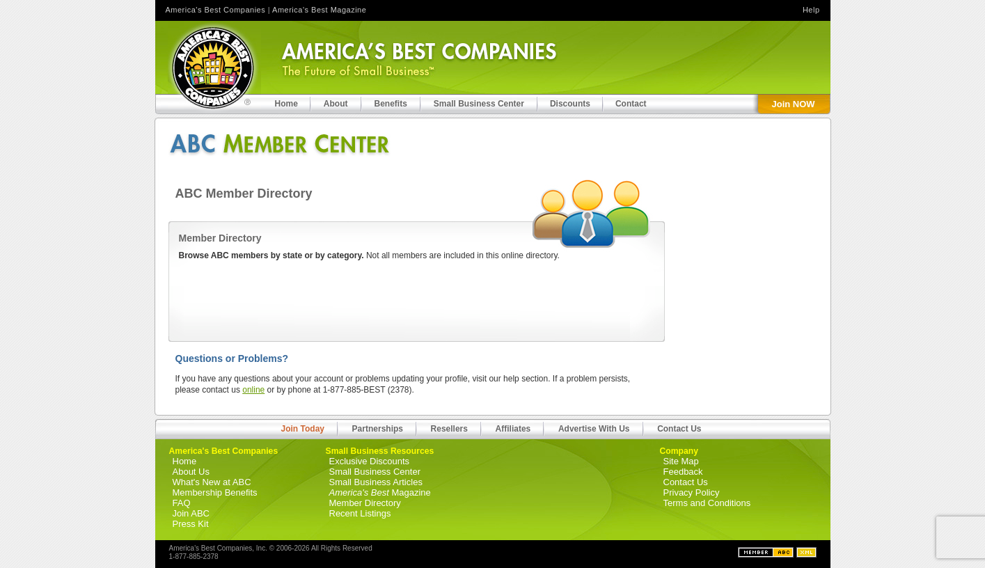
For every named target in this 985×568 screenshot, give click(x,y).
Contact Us (679, 429)
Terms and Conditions (707, 503)
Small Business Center (375, 471)
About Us (191, 471)
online (253, 390)
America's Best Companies (216, 10)
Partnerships (377, 429)
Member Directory (365, 503)
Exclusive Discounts (369, 461)
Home (185, 461)
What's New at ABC (212, 482)
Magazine (380, 492)
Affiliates (513, 429)
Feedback (683, 471)
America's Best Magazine (319, 10)
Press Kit (191, 524)
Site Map (681, 461)
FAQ (182, 503)
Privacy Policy (691, 492)
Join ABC (191, 513)
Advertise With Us (594, 429)
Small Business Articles (376, 482)
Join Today (302, 429)
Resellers (449, 429)
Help (811, 10)
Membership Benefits (215, 492)
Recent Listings (360, 513)
